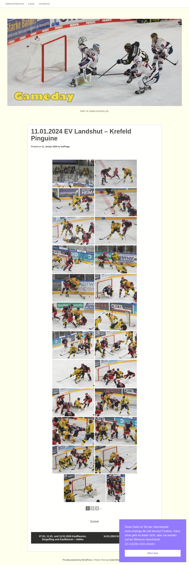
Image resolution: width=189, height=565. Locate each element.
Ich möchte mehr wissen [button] (140, 543)
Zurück (94, 521)
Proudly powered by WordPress (77, 560)
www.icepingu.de (15, 4)
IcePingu (65, 146)
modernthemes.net (117, 560)
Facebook (44, 4)
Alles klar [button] (152, 553)
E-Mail (31, 4)
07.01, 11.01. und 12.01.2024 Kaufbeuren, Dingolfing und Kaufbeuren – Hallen (62, 538)
